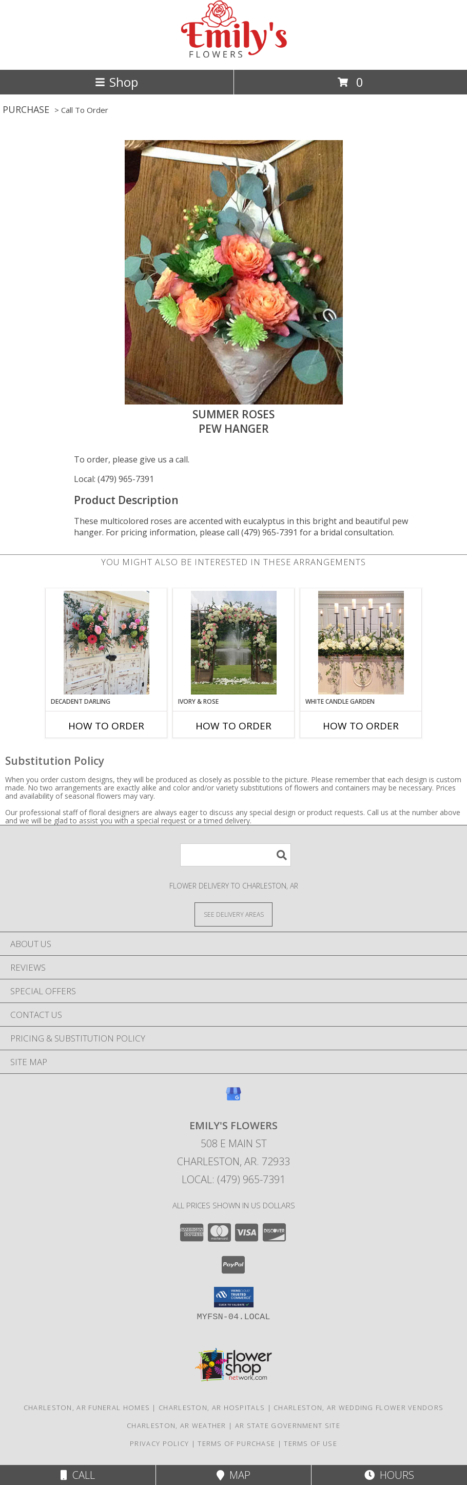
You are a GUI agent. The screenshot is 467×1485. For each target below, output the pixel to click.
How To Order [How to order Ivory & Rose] (233, 725)
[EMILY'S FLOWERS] (233, 55)
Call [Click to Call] (78, 1475)
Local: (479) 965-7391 (114, 479)
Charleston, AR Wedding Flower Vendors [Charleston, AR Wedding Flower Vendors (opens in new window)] (358, 1407)
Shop (116, 81)
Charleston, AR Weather (176, 1425)
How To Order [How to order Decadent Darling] (106, 725)
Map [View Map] (233, 1475)
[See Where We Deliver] (233, 914)
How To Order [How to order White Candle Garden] (361, 725)
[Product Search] (235, 854)
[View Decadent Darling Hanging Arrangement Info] (106, 643)
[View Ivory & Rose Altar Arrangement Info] (234, 643)
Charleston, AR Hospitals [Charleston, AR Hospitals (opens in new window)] (212, 1407)
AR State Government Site (287, 1425)
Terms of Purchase (236, 1443)
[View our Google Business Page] (233, 1099)
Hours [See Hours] (389, 1475)
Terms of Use (310, 1443)
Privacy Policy (159, 1443)
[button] (234, 1297)
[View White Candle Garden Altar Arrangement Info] (361, 643)
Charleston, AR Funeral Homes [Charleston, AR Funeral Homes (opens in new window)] (87, 1407)
